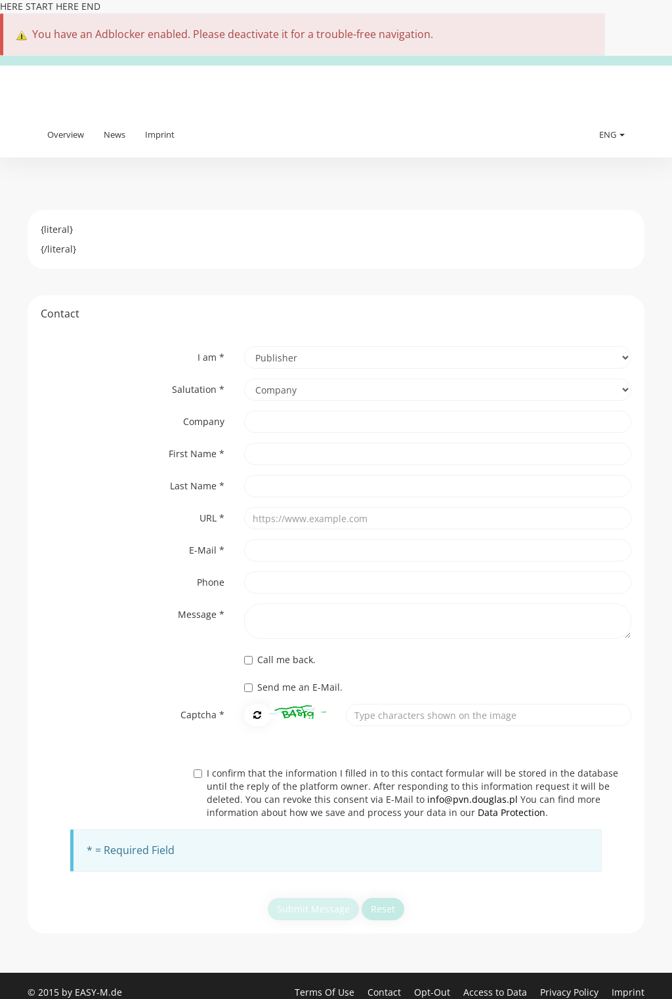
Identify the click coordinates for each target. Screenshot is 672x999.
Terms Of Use (326, 992)
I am (211, 357)
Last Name (197, 485)
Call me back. (280, 659)
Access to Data (496, 992)
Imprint (160, 134)
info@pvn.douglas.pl (472, 799)
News (114, 134)
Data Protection (511, 812)
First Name (196, 453)
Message (201, 614)
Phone (210, 582)
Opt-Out (433, 992)
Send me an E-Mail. (293, 687)
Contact (386, 992)
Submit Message (313, 909)
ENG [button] (612, 134)
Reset (383, 909)
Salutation (198, 389)
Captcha (202, 714)
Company (203, 421)
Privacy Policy (570, 992)
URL (212, 518)
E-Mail (206, 550)
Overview (65, 134)
